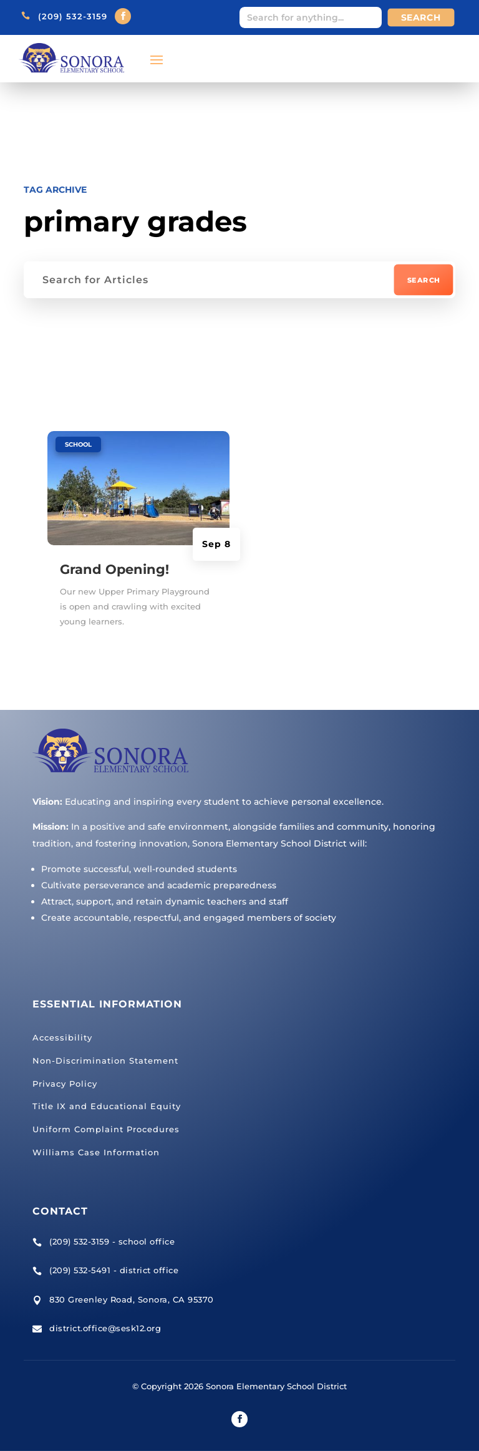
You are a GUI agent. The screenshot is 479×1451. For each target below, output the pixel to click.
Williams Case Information (96, 1152)
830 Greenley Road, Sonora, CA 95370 (131, 1299)
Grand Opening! (114, 569)
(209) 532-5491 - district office (113, 1270)
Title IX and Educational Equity (106, 1106)
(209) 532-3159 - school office (112, 1241)
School (78, 444)
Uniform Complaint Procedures (106, 1129)
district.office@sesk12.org (105, 1328)
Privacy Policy (64, 1084)
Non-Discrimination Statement (105, 1060)
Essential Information (107, 1004)
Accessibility (62, 1037)
